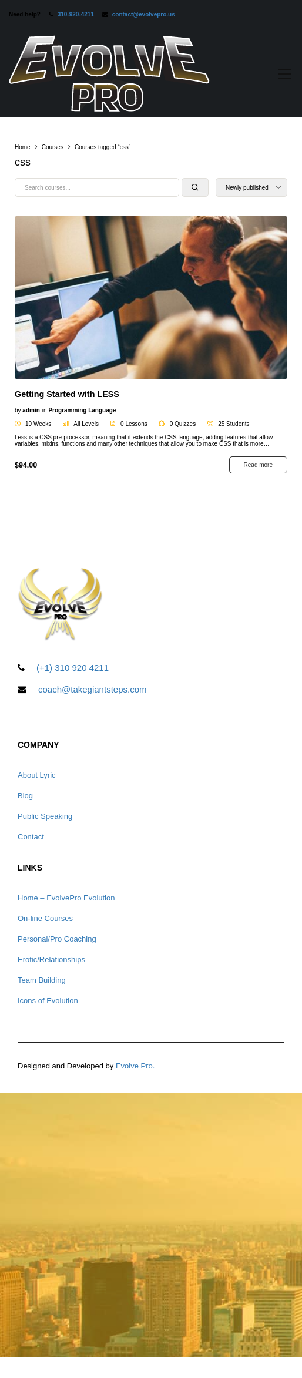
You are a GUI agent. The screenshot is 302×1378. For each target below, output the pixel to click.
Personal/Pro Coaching (57, 939)
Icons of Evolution (48, 1000)
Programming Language (82, 410)
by (18, 410)
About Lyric (37, 775)
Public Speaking (45, 816)
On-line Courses (45, 918)
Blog (25, 795)
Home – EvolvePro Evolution (66, 897)
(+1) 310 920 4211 (72, 668)
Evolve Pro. (135, 1065)
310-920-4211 (76, 14)
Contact (31, 836)
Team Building (42, 980)
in (44, 410)
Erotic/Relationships (51, 959)
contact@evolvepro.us (143, 14)
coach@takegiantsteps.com (92, 689)
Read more (258, 465)
